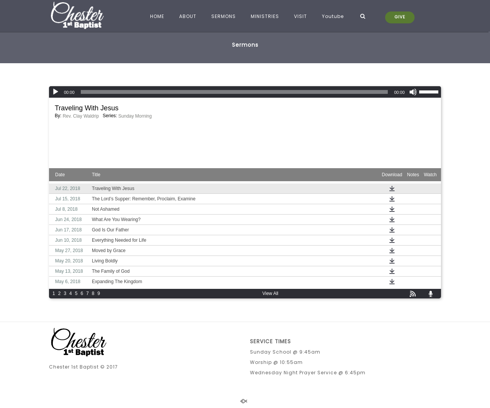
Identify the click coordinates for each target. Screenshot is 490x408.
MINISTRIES (264, 16)
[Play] (55, 92)
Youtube (332, 16)
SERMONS (222, 16)
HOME (156, 16)
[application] (245, 92)
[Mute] (413, 92)
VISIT (299, 16)
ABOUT (186, 16)
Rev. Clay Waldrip (81, 116)
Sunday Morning (135, 116)
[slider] (234, 92)
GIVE (400, 17)
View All (270, 293)
